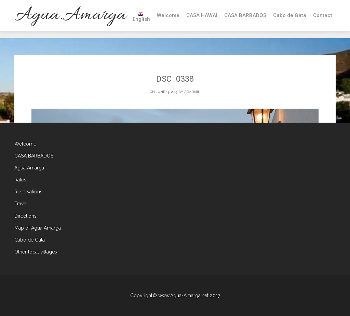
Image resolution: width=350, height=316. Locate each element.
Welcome (168, 15)
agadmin (192, 92)
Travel (21, 203)
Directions (25, 216)
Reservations (28, 191)
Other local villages (35, 252)
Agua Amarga (29, 167)
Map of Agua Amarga (37, 228)
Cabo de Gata (289, 15)
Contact (322, 15)
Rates (20, 179)
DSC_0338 (175, 79)
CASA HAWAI (201, 15)
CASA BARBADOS (245, 15)
